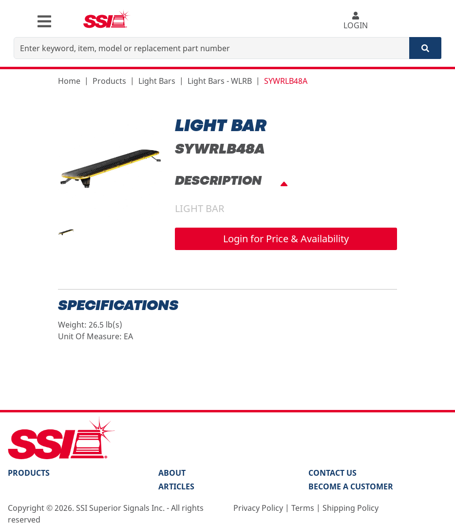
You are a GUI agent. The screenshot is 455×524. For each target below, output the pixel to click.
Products (109, 81)
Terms (302, 508)
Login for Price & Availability (286, 238)
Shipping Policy (350, 508)
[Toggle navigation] (44, 21)
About (172, 472)
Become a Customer (350, 486)
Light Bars (156, 81)
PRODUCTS (29, 472)
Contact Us (332, 472)
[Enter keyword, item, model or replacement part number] (212, 48)
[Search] (425, 48)
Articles (176, 486)
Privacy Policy (258, 508)
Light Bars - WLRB (220, 81)
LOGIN (355, 21)
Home (69, 81)
